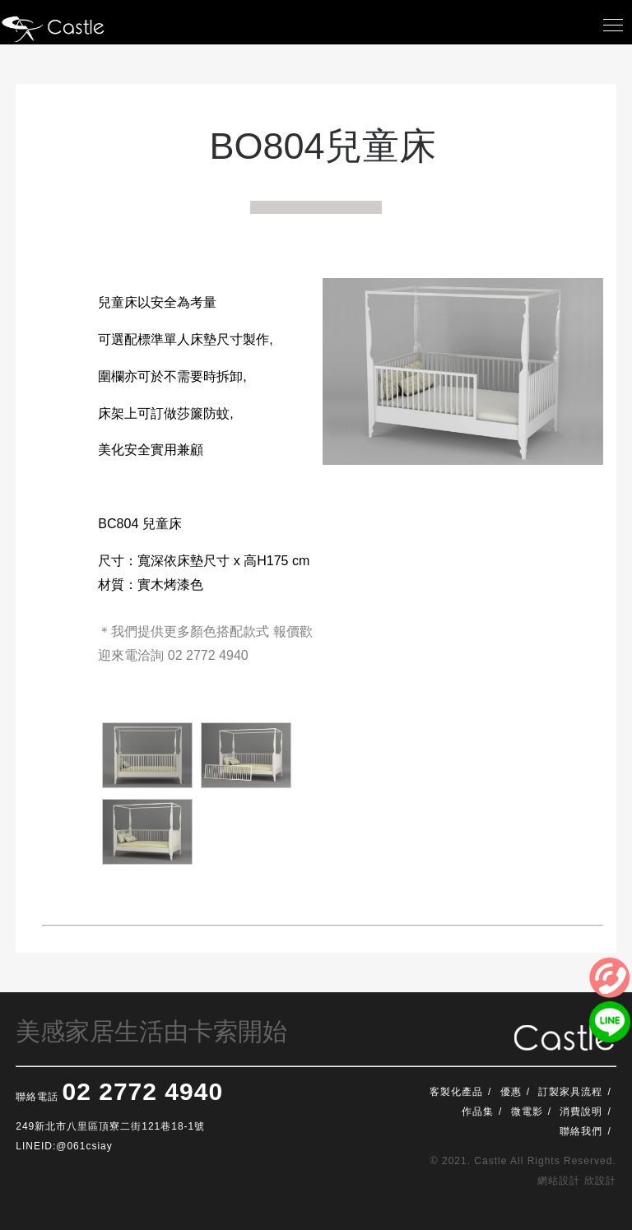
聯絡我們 (581, 1131)
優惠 (511, 1092)
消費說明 (581, 1111)
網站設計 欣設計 (576, 1180)
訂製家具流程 (570, 1092)
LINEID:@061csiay (64, 1146)
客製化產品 (456, 1092)
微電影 (527, 1111)
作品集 (478, 1111)
